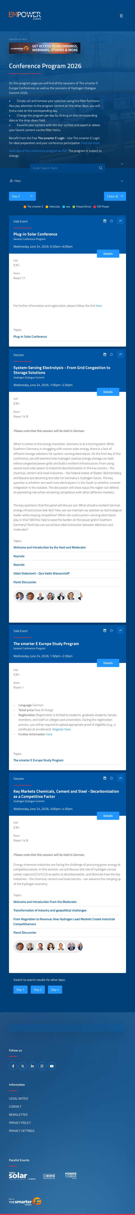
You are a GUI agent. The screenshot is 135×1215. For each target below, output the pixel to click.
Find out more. (90, 142)
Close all (116, 196)
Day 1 (20, 989)
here (99, 305)
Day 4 (55, 989)
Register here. (61, 729)
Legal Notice (18, 1098)
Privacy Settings (22, 1130)
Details (108, 253)
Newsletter (18, 1114)
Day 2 (38, 989)
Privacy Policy (20, 1122)
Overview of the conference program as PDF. (38, 150)
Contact (15, 1106)
